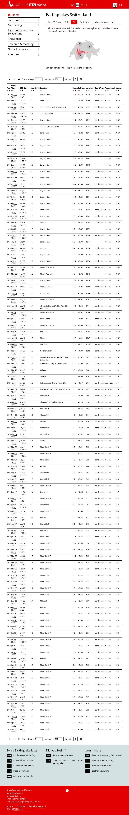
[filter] (9, 90)
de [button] (72, 5)
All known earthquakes (23, 776)
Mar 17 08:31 (14, 371)
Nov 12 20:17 (14, 127)
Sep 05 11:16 (14, 332)
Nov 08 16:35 (14, 467)
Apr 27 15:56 (14, 422)
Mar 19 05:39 (14, 223)
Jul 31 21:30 (13, 653)
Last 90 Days (54, 22)
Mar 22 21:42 (14, 563)
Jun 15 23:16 (13, 666)
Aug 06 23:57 (14, 140)
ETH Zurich (18, 809)
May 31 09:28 (14, 461)
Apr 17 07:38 (14, 204)
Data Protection (36, 806)
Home (13, 15)
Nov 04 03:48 (14, 576)
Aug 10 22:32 (14, 339)
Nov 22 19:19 (14, 582)
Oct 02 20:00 (13, 377)
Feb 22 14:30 (14, 102)
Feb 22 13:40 (14, 121)
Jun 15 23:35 (13, 512)
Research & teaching (24, 44)
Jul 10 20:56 (13, 538)
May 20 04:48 (14, 300)
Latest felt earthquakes (23, 760)
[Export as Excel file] (75, 79)
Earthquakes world (100, 771)
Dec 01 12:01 (14, 621)
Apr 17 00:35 (14, 608)
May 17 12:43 (14, 345)
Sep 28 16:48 (14, 717)
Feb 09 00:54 (14, 352)
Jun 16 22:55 (13, 544)
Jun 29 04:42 (13, 326)
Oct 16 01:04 (13, 711)
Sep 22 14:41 (14, 602)
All (74, 22)
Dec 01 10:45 (14, 614)
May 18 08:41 (14, 403)
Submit (67, 79)
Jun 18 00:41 (13, 409)
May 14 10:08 (14, 486)
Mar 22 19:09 (14, 557)
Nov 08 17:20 (14, 691)
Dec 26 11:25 (14, 435)
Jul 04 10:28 (13, 108)
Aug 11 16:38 (14, 730)
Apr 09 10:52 (14, 384)
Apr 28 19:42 (14, 723)
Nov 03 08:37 (14, 211)
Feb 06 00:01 (14, 185)
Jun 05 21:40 (13, 659)
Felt (67, 22)
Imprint (10, 806)
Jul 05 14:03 (13, 647)
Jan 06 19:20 (13, 627)
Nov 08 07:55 (14, 159)
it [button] (86, 5)
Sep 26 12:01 (14, 294)
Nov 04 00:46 (14, 679)
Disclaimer (21, 806)
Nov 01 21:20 (14, 255)
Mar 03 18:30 (14, 364)
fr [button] (82, 5)
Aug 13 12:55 (14, 307)
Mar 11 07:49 (14, 114)
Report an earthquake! (63, 755)
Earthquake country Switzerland (24, 32)
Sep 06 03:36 (14, 595)
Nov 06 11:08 (14, 416)
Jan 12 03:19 (13, 499)
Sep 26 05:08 (14, 473)
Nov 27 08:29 (14, 704)
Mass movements (104, 22)
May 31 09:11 (14, 448)
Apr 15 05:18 (14, 172)
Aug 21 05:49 (14, 480)
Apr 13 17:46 (14, 134)
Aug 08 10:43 (14, 390)
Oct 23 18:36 (13, 358)
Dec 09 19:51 (14, 179)
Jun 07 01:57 (13, 281)
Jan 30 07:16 (13, 397)
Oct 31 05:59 (13, 198)
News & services (24, 49)
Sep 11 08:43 (14, 166)
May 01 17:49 (14, 191)
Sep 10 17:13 (14, 493)
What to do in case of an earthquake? (68, 762)
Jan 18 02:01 (13, 506)
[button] (17, 4)
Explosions (85, 22)
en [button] (77, 5)
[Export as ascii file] (81, 79)
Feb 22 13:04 (14, 95)
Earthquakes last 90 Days (24, 755)
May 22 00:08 (14, 429)
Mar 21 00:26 (14, 550)
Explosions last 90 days (23, 765)
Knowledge (24, 39)
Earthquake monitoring (103, 760)
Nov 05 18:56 (14, 685)
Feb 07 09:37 (14, 153)
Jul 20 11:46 (13, 313)
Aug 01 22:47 (14, 243)
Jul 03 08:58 (13, 640)
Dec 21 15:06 (14, 146)
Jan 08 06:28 (13, 230)
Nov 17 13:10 (14, 698)
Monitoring (24, 25)
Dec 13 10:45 (14, 288)
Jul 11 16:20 (13, 320)
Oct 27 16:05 (13, 236)
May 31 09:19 (14, 454)
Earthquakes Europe (101, 765)
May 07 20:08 (14, 672)
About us (24, 54)
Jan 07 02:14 (13, 634)
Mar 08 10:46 (14, 275)
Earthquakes (24, 20)
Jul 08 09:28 (13, 531)
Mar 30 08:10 (14, 570)
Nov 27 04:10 (14, 518)
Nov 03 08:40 (14, 217)
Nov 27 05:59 (14, 589)
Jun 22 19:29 (13, 441)
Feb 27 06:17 (14, 268)
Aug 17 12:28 (14, 525)
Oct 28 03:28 (13, 262)
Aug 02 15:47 (14, 249)
